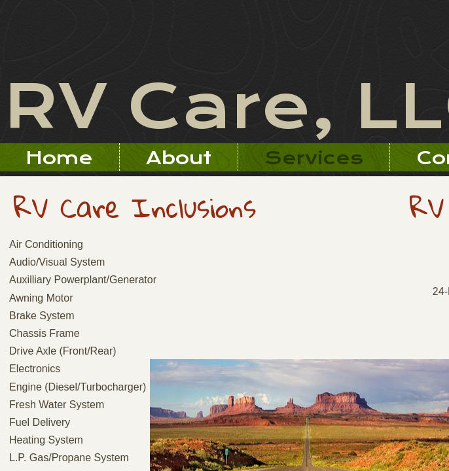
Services (313, 158)
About (178, 158)
